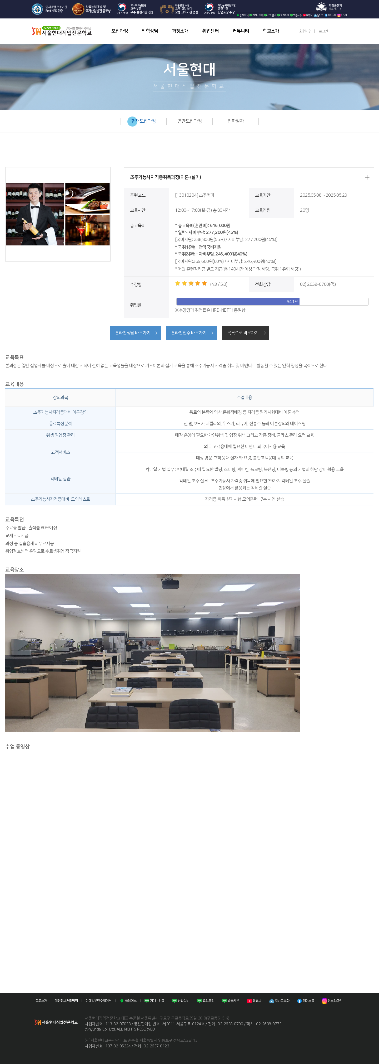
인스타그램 (332, 1000)
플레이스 (242, 15)
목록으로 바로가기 (244, 333)
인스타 (342, 15)
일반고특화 (279, 1000)
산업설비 (270, 15)
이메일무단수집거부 (99, 1000)
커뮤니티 (240, 31)
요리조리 (282, 15)
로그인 (323, 31)
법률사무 (295, 15)
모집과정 (119, 31)
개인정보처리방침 (66, 1000)
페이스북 (330, 15)
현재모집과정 (143, 121)
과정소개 (180, 31)
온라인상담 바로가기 (131, 333)
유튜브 (307, 15)
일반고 (318, 15)
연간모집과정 (189, 121)
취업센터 (210, 31)
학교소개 (271, 31)
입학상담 (150, 31)
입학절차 (235, 121)
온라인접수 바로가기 (188, 333)
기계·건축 (256, 15)
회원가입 (305, 31)
